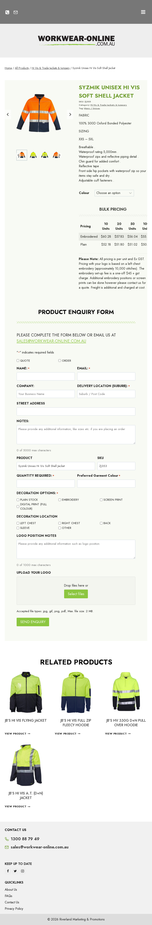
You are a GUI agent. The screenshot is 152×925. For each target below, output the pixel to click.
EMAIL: (83, 368)
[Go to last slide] (8, 114)
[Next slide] (70, 114)
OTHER (66, 528)
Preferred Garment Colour (98, 475)
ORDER (66, 360)
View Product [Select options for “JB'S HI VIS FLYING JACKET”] (17, 734)
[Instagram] (22, 871)
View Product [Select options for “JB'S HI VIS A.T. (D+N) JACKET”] (17, 807)
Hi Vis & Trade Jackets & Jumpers (108, 105)
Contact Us (12, 902)
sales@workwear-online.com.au (51, 341)
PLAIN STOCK (29, 500)
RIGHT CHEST (71, 523)
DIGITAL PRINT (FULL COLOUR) (33, 506)
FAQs (8, 896)
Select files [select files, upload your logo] (76, 593)
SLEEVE (25, 528)
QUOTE (25, 360)
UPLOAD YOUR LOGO (34, 572)
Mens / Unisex (92, 108)
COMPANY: (25, 386)
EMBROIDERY (70, 500)
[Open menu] (143, 11)
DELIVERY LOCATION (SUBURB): (103, 386)
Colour (84, 193)
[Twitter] (15, 871)
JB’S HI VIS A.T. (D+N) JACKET (26, 795)
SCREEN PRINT (113, 500)
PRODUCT (24, 458)
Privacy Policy (14, 908)
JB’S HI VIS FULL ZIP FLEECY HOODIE (76, 723)
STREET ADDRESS (31, 403)
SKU (100, 458)
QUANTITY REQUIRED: (35, 475)
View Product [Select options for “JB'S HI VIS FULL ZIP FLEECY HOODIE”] (67, 734)
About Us (11, 889)
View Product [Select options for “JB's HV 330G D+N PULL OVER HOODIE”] (118, 734)
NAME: (23, 368)
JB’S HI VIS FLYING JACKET (26, 720)
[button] (21, 155)
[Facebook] (8, 871)
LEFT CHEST (28, 523)
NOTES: (23, 421)
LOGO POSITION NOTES (36, 535)
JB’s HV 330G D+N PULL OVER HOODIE (126, 723)
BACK (107, 523)
